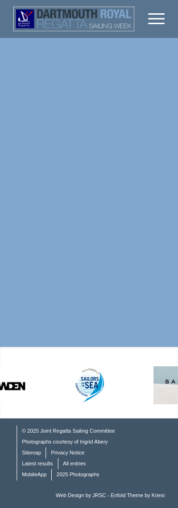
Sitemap (31, 452)
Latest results (37, 463)
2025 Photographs (77, 474)
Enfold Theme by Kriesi (138, 495)
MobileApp (34, 474)
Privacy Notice (67, 452)
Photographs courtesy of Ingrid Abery (65, 441)
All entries (74, 463)
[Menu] (152, 19)
